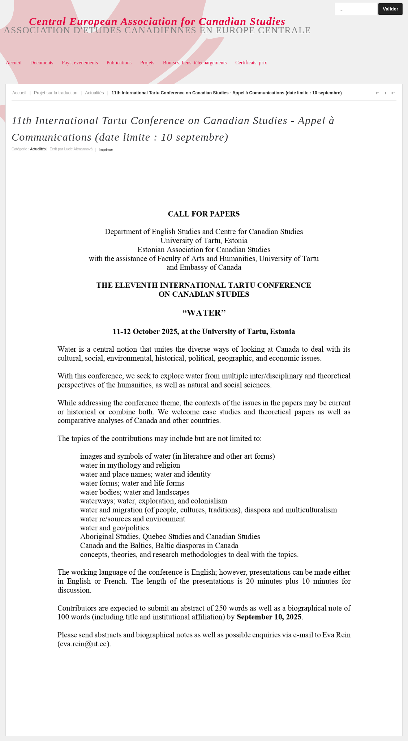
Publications (119, 62)
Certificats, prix (251, 62)
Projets (147, 62)
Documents (41, 62)
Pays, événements (80, 62)
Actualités (94, 92)
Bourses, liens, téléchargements (195, 62)
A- (392, 93)
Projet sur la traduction (55, 92)
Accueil (14, 62)
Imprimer (106, 150)
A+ (377, 93)
